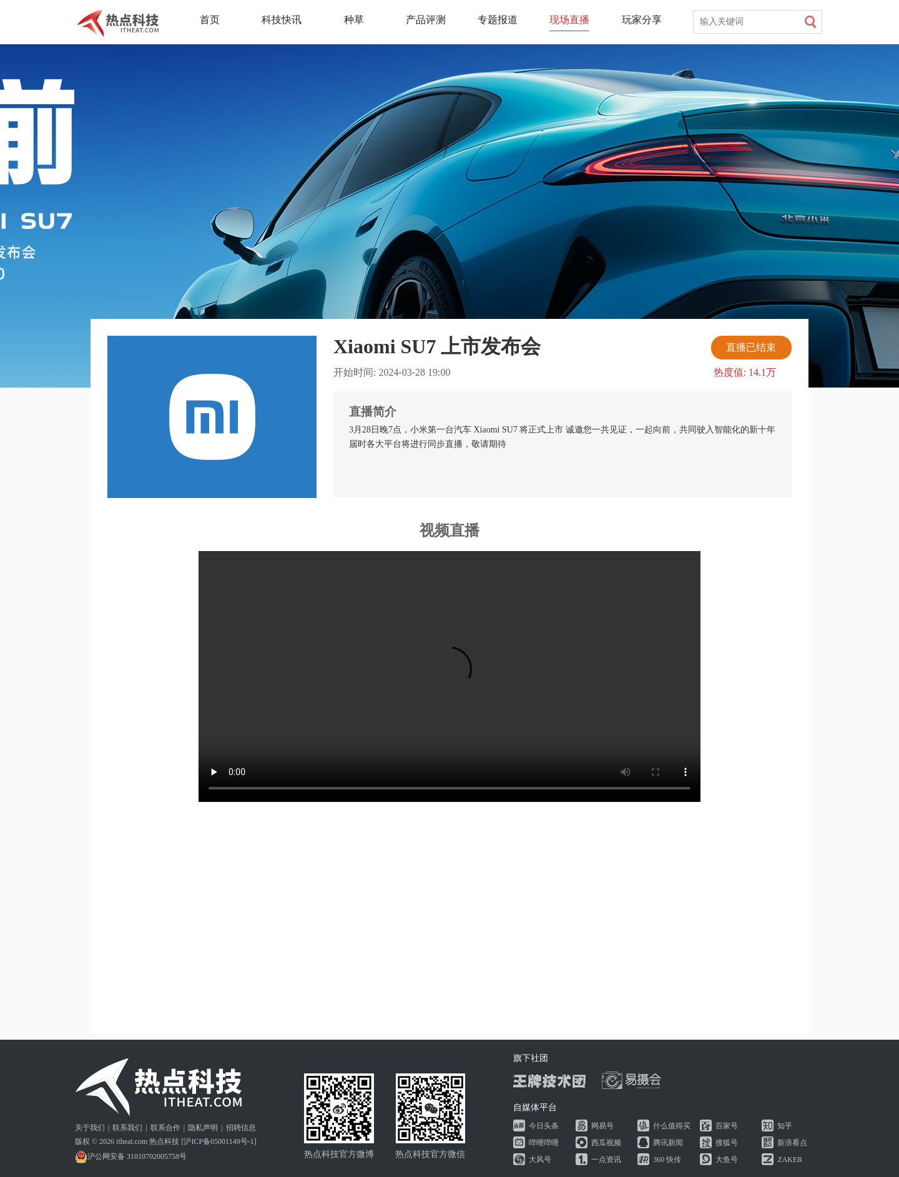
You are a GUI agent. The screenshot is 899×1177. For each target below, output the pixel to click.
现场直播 (569, 19)
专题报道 (498, 19)
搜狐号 (726, 1142)
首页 (210, 19)
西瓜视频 (606, 1142)
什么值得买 (671, 1125)
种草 (354, 19)
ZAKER (789, 1159)
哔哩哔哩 (544, 1142)
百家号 (726, 1125)
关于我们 (90, 1127)
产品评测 (426, 19)
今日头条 (544, 1125)
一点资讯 (606, 1159)
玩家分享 (642, 19)
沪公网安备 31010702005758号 (131, 1156)
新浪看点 (792, 1142)
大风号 (540, 1159)
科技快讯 (282, 19)
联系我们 (127, 1127)
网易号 (602, 1125)
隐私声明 (203, 1127)
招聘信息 (241, 1127)
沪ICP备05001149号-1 (218, 1141)
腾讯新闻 (668, 1142)
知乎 (784, 1125)
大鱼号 (726, 1159)
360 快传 (667, 1159)
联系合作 (165, 1127)
